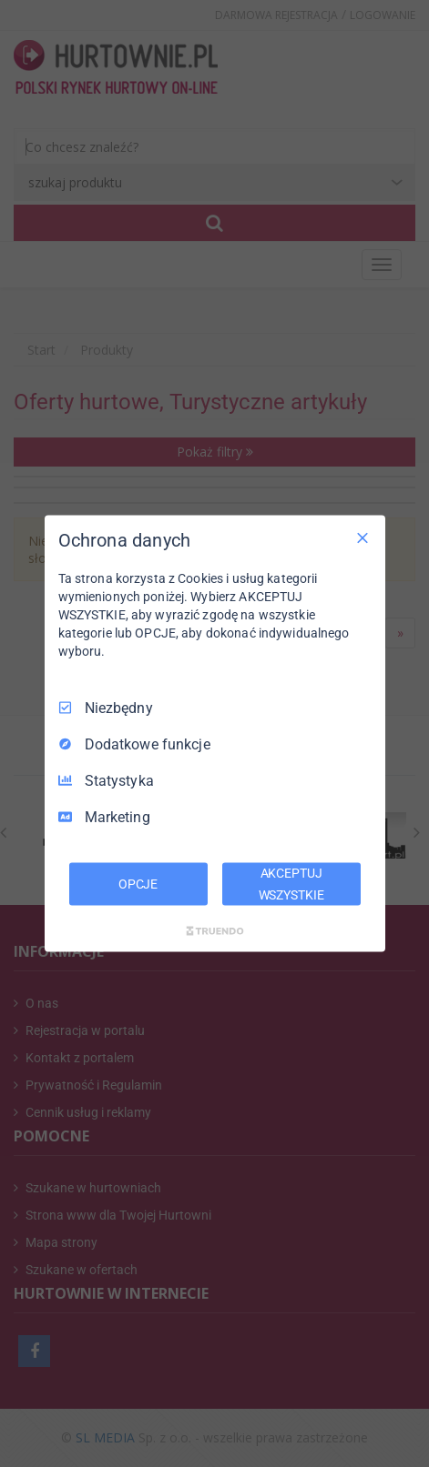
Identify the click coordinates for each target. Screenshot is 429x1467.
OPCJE (138, 883)
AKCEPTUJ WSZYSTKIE (291, 883)
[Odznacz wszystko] (362, 537)
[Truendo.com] (215, 931)
